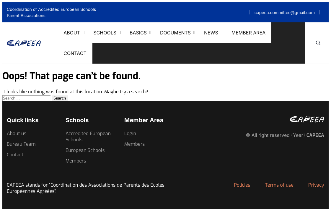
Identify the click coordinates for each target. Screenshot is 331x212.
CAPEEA (315, 135)
